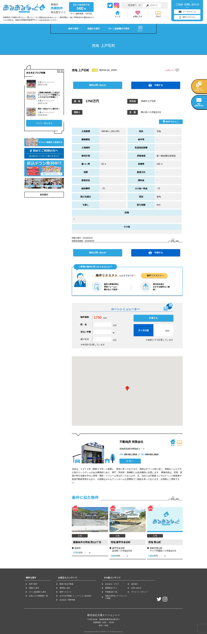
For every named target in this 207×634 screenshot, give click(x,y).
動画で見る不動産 (66, 584)
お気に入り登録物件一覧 (38, 596)
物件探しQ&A (65, 588)
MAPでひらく (171, 121)
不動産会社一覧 (111, 592)
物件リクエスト (187, 17)
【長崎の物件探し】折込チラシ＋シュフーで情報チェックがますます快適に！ (49, 95)
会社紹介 (44, 194)
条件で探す (73, 29)
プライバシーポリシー (139, 592)
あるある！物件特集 (67, 600)
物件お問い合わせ (97, 85)
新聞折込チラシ (111, 588)
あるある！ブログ (112, 584)
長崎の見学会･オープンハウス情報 (116, 597)
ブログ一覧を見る (44, 123)
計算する (153, 318)
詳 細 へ (130, 461)
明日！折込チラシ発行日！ (49, 109)
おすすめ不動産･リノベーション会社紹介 (75, 596)
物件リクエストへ (155, 275)
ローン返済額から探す (119, 29)
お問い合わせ (136, 588)
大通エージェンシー (46, 82)
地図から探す (93, 29)
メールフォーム (187, 12)
